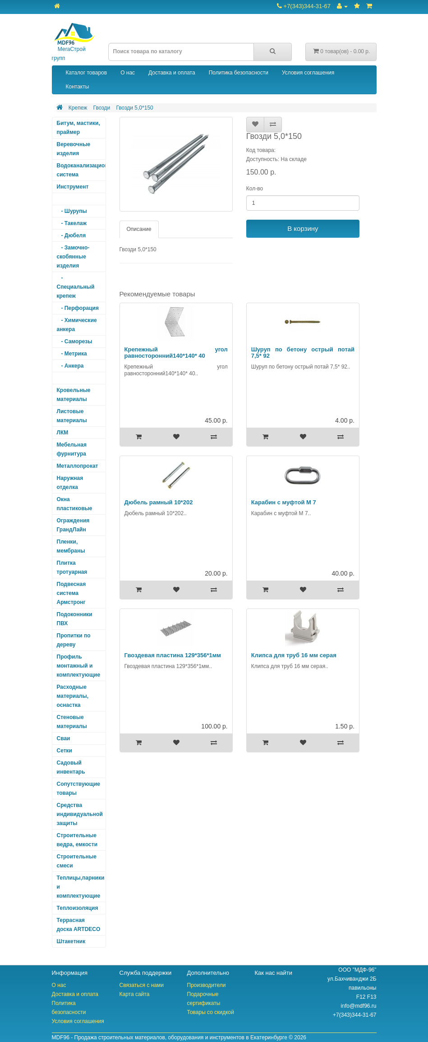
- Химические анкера (77, 324)
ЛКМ (63, 432)
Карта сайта (135, 994)
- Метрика (72, 353)
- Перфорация (78, 308)
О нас (127, 72)
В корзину (302, 228)
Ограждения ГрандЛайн (73, 525)
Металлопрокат (77, 466)
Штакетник (71, 941)
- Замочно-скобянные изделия (73, 256)
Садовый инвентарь (71, 767)
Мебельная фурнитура (72, 449)
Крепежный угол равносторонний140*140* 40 (176, 352)
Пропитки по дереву (74, 640)
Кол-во (254, 188)
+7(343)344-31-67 (304, 6)
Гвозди (101, 108)
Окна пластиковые (74, 504)
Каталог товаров (86, 72)
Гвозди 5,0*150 (134, 108)
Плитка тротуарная (72, 567)
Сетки (64, 750)
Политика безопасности (238, 72)
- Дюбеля (71, 235)
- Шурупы (72, 211)
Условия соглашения (308, 72)
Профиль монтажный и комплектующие (79, 666)
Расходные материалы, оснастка (73, 696)
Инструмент (73, 187)
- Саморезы (74, 341)
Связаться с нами (142, 985)
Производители (206, 985)
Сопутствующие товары (79, 788)
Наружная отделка (70, 482)
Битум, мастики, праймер (78, 127)
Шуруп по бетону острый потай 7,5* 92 (302, 352)
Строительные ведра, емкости (77, 840)
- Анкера (70, 366)
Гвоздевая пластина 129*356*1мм (172, 655)
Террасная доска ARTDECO (79, 924)
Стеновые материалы (72, 721)
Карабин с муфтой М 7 (283, 502)
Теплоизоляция (77, 908)
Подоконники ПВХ (74, 619)
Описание (139, 229)
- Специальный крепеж (76, 287)
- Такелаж (72, 223)
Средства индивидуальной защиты (80, 814)
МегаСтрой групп (73, 42)
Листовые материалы (72, 416)
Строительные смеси (77, 861)
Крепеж (78, 108)
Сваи (63, 738)
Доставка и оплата (171, 72)
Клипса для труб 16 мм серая (293, 655)
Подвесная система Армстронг (71, 593)
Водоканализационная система (81, 170)
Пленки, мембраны (71, 546)
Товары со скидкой (210, 1012)
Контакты (77, 86)
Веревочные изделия (74, 149)
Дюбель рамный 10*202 (158, 502)
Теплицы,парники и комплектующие (81, 887)
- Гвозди (70, 378)
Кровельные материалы (74, 394)
